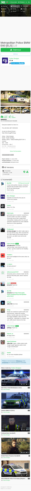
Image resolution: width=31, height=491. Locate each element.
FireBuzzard (10, 229)
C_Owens (9, 264)
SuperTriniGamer (11, 341)
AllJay (8, 309)
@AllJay (9, 327)
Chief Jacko (10, 213)
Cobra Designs (14, 58)
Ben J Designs (11, 196)
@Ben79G (9, 304)
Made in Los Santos (6, 488)
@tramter (9, 285)
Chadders (9, 254)
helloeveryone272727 (13, 272)
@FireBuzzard (11, 245)
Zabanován (13, 283)
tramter (9, 205)
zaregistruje (5, 362)
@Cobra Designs (11, 231)
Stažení (5, 117)
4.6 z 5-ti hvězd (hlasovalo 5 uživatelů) (9, 120)
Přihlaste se (19, 361)
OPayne (9, 302)
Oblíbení (13, 117)
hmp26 (9, 352)
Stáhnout (15, 50)
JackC (8, 283)
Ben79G (9, 183)
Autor (17, 243)
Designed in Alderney (6, 487)
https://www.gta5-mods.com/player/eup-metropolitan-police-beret (17, 294)
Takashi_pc (10, 333)
